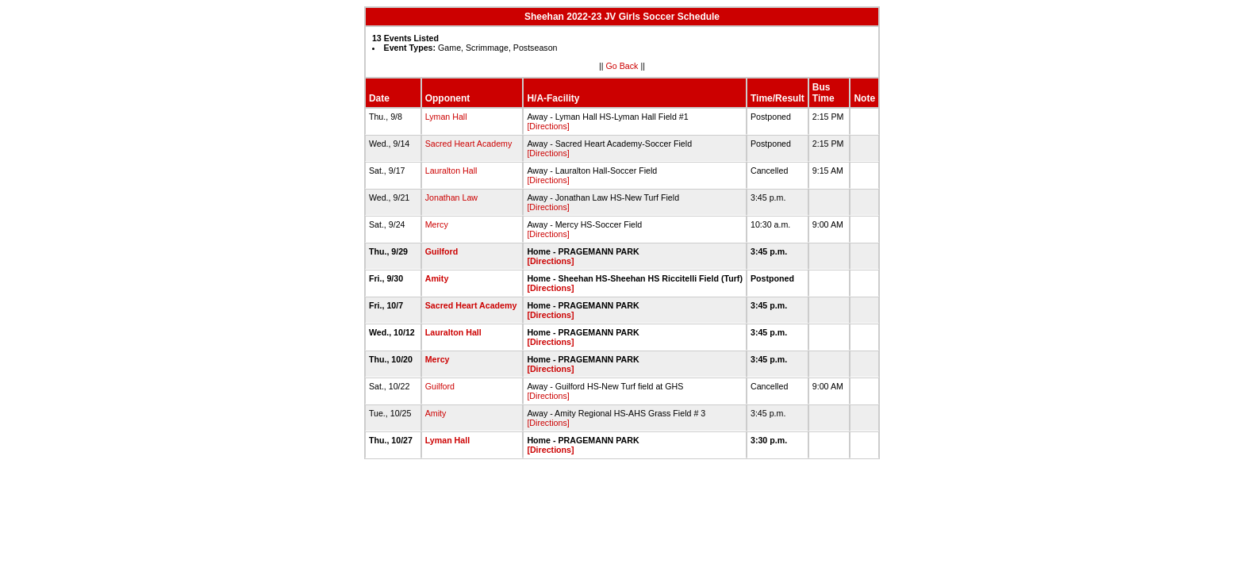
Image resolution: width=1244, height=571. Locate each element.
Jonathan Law (451, 197)
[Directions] (548, 126)
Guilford (441, 251)
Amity (437, 278)
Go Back (622, 66)
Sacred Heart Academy (469, 143)
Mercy (436, 224)
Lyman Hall (446, 116)
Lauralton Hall (451, 170)
